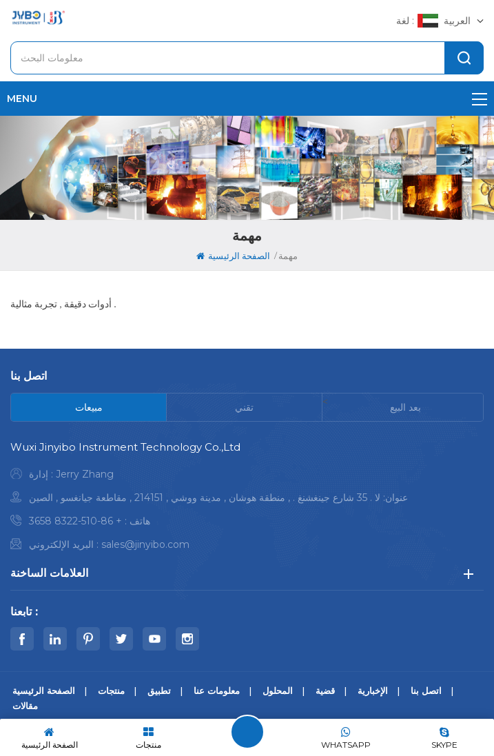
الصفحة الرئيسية (233, 255)
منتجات (111, 690)
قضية (325, 690)
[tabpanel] (247, 499)
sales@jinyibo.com (145, 544)
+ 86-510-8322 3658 (75, 521)
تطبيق (159, 690)
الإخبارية (373, 690)
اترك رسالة (247, 732)
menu (247, 98)
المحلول (278, 690)
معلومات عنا (217, 690)
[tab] (89, 407)
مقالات (25, 705)
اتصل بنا (426, 690)
